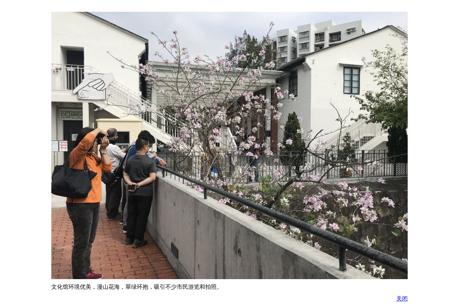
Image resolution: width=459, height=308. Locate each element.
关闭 (402, 299)
